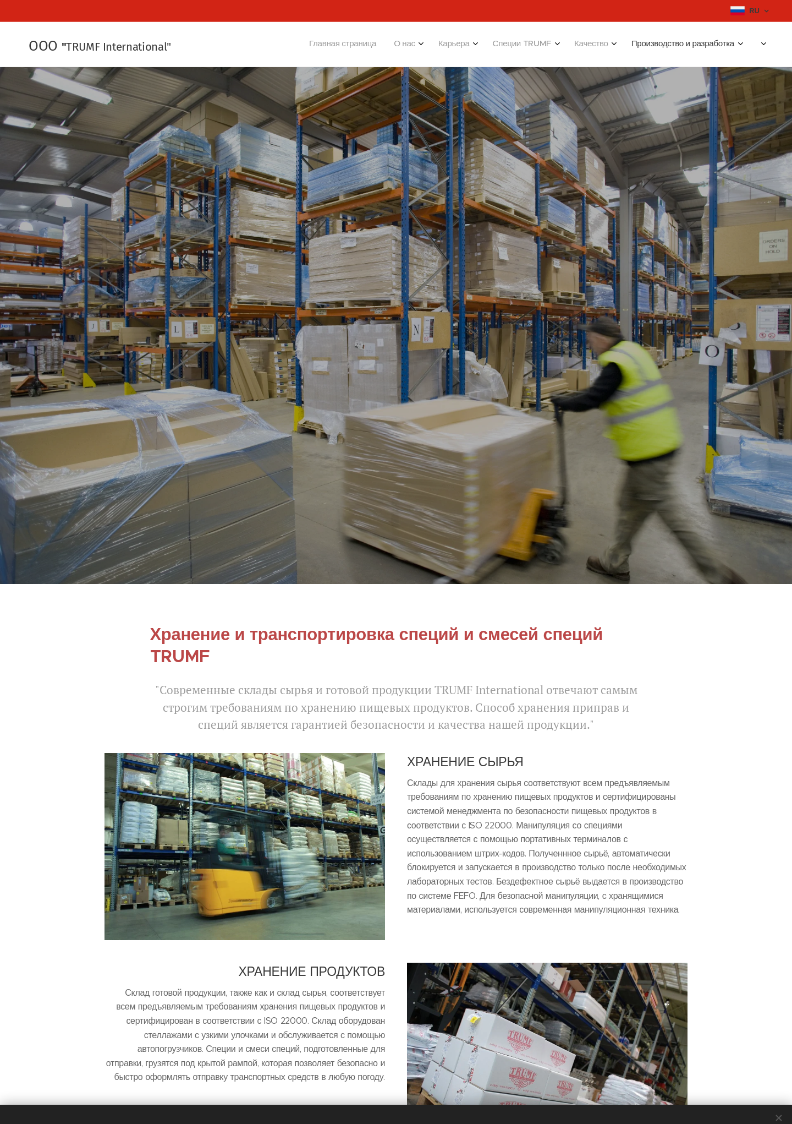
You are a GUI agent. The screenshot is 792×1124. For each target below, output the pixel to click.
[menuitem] (604, 44)
